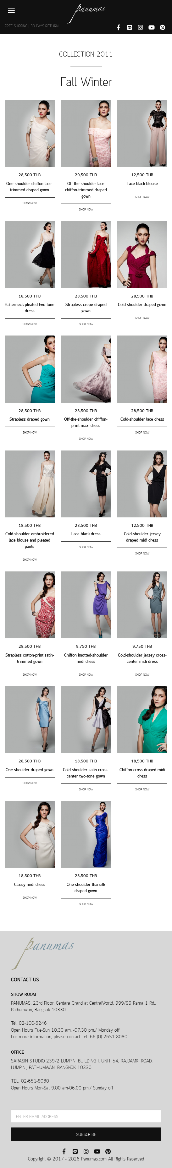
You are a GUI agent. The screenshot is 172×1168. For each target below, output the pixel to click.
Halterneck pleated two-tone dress (29, 307)
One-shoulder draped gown (29, 769)
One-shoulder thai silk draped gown (86, 887)
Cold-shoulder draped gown (142, 304)
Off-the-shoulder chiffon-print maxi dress (86, 422)
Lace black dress (86, 533)
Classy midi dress (29, 884)
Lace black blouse (142, 183)
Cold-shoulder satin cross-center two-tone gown (86, 772)
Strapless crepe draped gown (86, 307)
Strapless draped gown (29, 419)
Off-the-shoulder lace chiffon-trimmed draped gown (86, 189)
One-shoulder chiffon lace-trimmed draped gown (29, 186)
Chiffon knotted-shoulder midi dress (86, 657)
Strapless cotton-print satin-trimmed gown (29, 657)
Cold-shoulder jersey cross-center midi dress (142, 657)
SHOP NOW (30, 202)
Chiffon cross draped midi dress (142, 772)
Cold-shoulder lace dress (142, 419)
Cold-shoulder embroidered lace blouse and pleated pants (29, 539)
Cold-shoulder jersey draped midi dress (142, 536)
